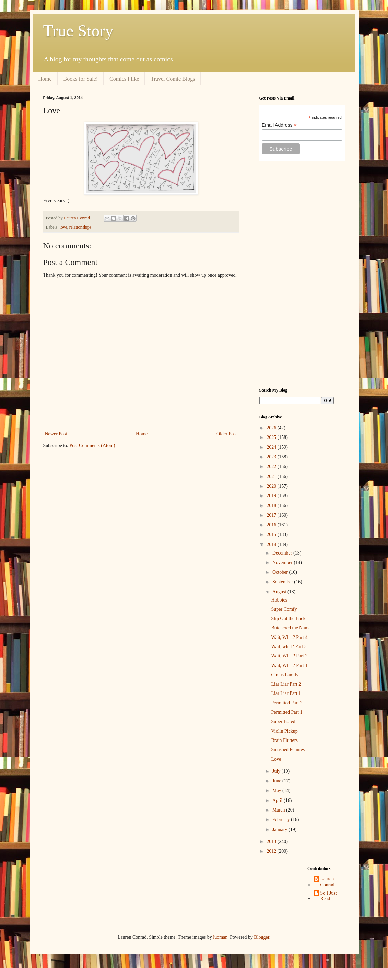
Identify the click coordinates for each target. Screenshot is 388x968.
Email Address (279, 125)
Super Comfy (284, 609)
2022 (272, 466)
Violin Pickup (284, 731)
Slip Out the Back (288, 618)
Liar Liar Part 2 (286, 684)
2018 (272, 505)
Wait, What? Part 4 (289, 637)
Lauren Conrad (327, 881)
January (280, 829)
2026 (272, 427)
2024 (272, 447)
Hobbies (279, 600)
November (283, 562)
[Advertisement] (302, 274)
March (279, 810)
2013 (272, 841)
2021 (272, 476)
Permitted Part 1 (286, 712)
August (279, 591)
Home (45, 79)
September (283, 581)
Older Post (226, 433)
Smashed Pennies (288, 749)
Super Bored (283, 721)
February (281, 819)
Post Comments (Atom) (92, 445)
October (280, 572)
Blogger (261, 937)
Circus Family (284, 674)
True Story (78, 31)
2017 (272, 515)
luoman (220, 937)
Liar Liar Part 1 (286, 693)
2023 (272, 456)
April (278, 800)
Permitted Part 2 (286, 702)
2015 (272, 534)
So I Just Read (328, 895)
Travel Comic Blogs (173, 79)
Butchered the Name (290, 627)
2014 (272, 544)
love (63, 227)
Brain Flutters (284, 740)
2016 (272, 524)
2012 (272, 851)
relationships (80, 227)
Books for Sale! (80, 79)
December (282, 553)
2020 (272, 486)
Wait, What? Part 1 (289, 665)
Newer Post (56, 433)
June (277, 780)
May (277, 790)
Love (276, 759)
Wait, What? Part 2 (289, 655)
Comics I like (124, 79)
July (277, 771)
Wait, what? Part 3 (288, 646)
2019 (272, 495)
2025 (272, 437)
